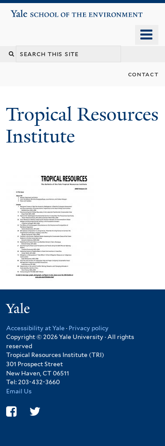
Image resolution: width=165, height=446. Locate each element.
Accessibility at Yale (35, 328)
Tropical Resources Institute (82, 125)
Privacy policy (89, 328)
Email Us (19, 391)
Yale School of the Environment (36, 10)
